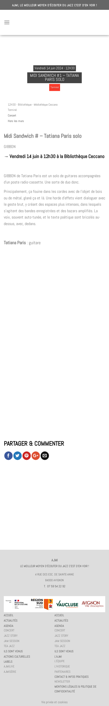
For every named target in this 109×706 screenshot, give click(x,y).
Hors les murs (16, 121)
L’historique (62, 666)
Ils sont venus (13, 651)
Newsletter (62, 681)
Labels (8, 661)
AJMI (54, 22)
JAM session (11, 641)
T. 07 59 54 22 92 (54, 586)
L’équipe (59, 661)
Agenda (8, 626)
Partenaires (62, 671)
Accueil (8, 615)
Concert (12, 115)
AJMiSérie (10, 671)
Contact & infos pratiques (71, 677)
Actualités (10, 620)
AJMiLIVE (9, 666)
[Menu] (7, 22)
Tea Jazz (9, 646)
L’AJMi (58, 656)
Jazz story (11, 635)
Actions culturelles (17, 656)
